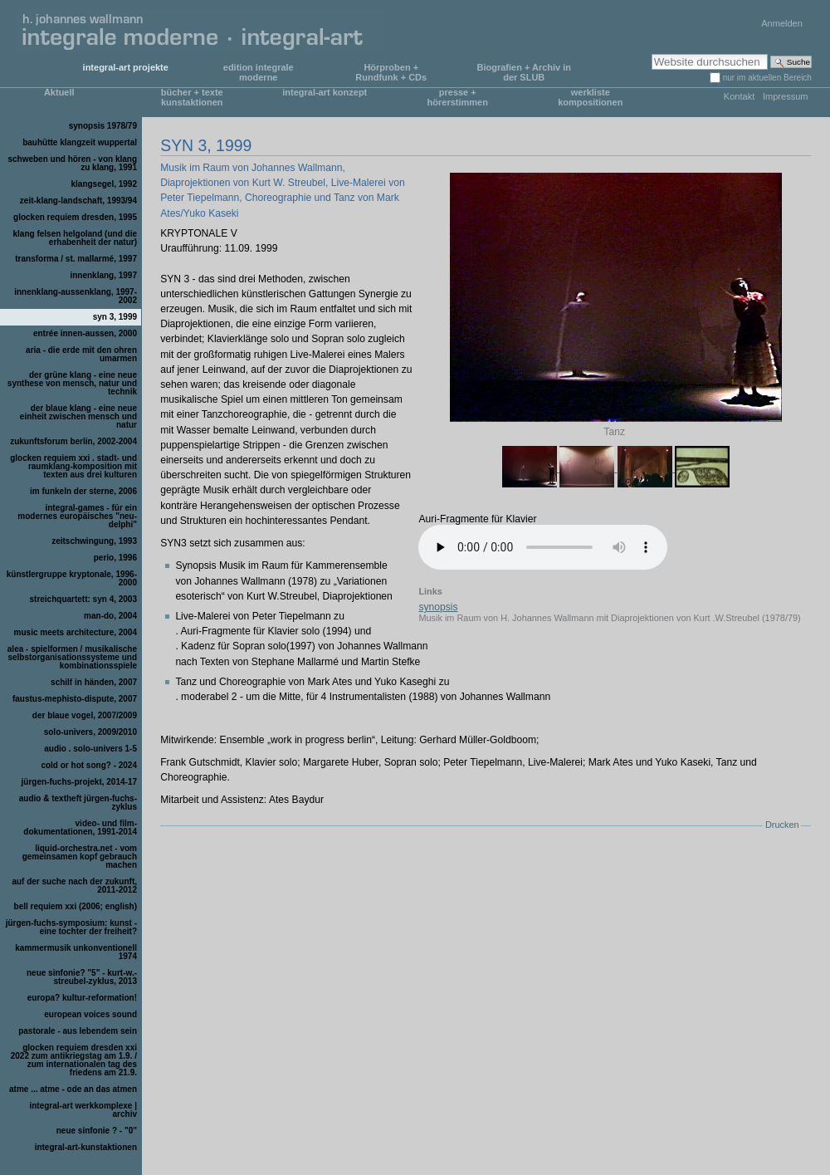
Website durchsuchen (651, 53)
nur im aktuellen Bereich (767, 77)
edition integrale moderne (258, 72)
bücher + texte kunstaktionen (192, 97)
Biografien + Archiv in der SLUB (523, 72)
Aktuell (59, 92)
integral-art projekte (125, 67)
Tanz (615, 432)
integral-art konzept (324, 92)
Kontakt (739, 96)
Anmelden (782, 23)
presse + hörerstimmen (457, 97)
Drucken (782, 825)
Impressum (785, 96)
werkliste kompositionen (590, 97)
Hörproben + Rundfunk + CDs (391, 72)
